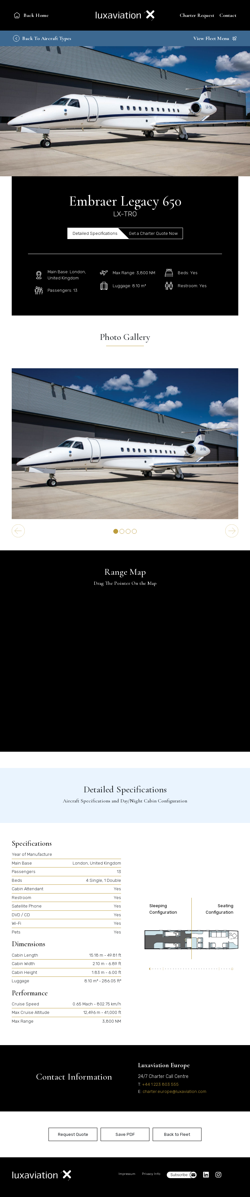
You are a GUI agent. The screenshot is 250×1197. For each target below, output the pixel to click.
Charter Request (197, 15)
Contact (227, 15)
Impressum (126, 1174)
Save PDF (125, 1134)
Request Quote (73, 1134)
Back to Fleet (177, 1134)
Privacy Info (151, 1174)
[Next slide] (231, 530)
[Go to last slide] (18, 530)
